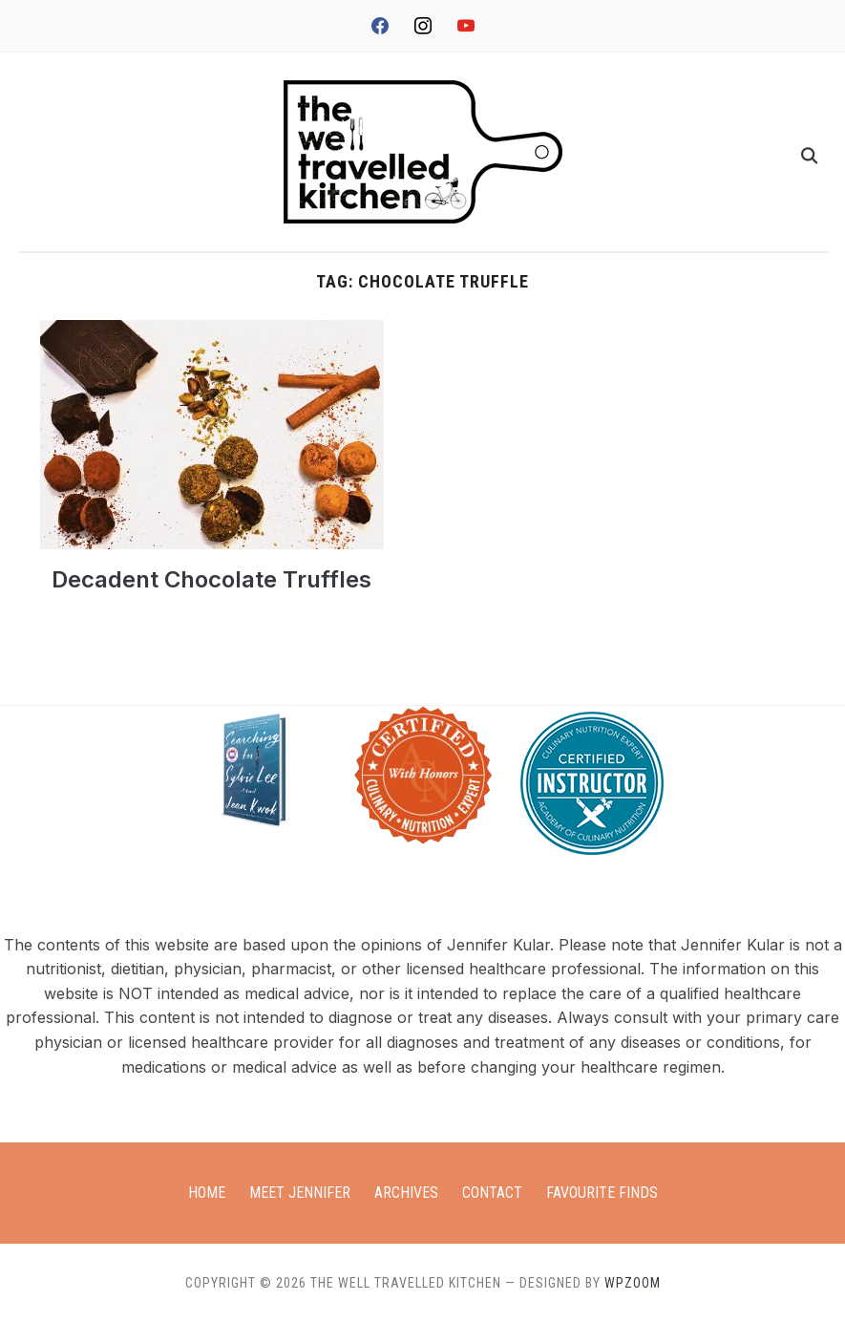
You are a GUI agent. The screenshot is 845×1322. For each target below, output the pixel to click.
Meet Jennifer (299, 1192)
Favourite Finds (602, 1192)
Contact (492, 1192)
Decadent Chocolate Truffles (211, 579)
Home (206, 1192)
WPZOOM (632, 1282)
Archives (406, 1192)
